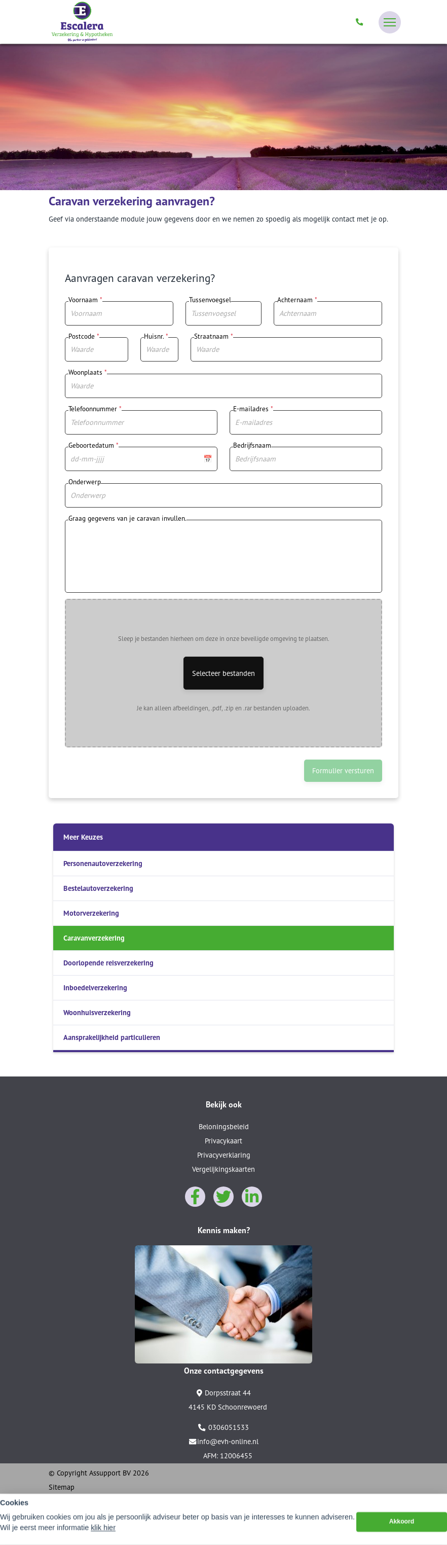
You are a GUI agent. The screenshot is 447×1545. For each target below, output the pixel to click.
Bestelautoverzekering (98, 888)
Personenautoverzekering (102, 863)
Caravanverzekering (94, 938)
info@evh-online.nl (223, 1441)
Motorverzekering (91, 913)
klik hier (103, 1531)
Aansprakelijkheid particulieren (111, 1037)
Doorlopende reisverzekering (108, 962)
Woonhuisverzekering (97, 1012)
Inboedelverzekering (95, 987)
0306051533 (223, 1427)
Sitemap (61, 1487)
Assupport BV (110, 1473)
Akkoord (402, 1525)
